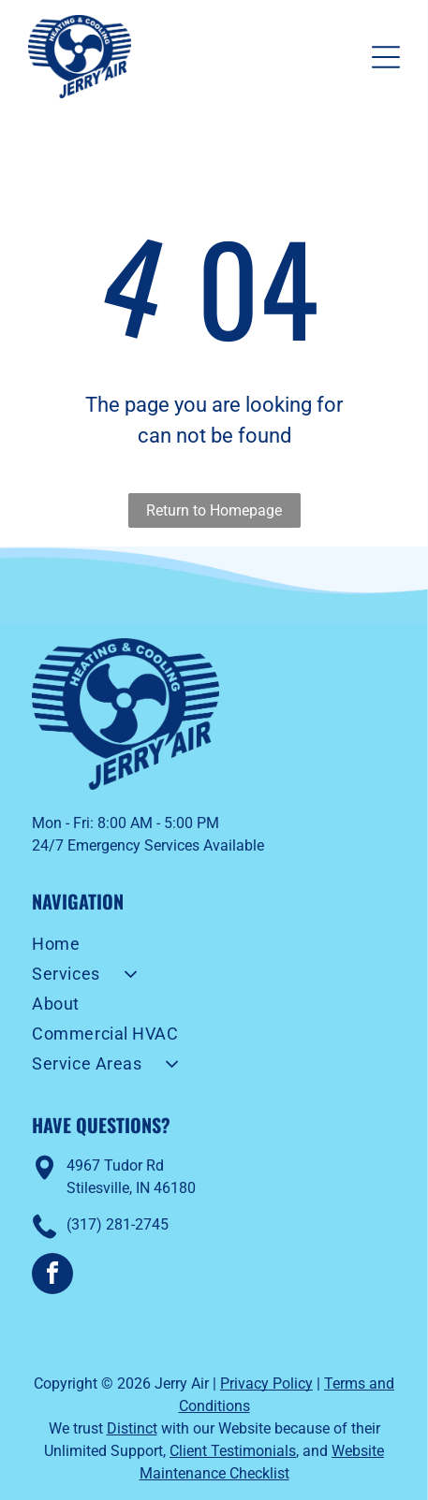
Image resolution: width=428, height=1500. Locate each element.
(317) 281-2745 (117, 1224)
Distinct (132, 1428)
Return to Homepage (214, 510)
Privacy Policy (266, 1383)
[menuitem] (213, 946)
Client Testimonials (233, 1451)
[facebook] (52, 1276)
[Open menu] (386, 57)
